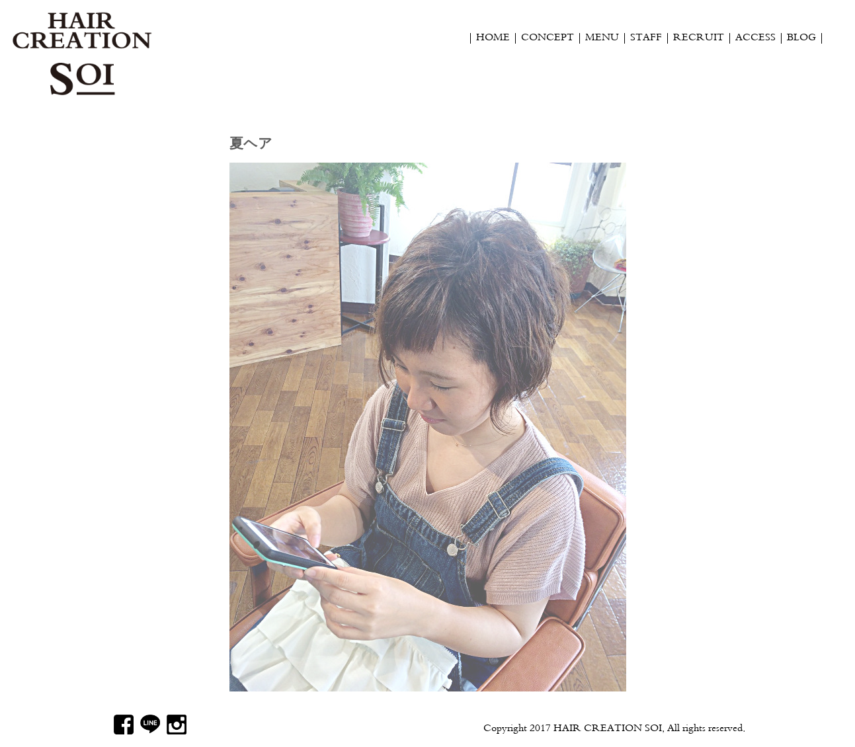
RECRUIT (698, 38)
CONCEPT (547, 38)
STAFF (646, 38)
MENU (602, 38)
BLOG (801, 38)
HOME (493, 38)
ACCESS (755, 38)
